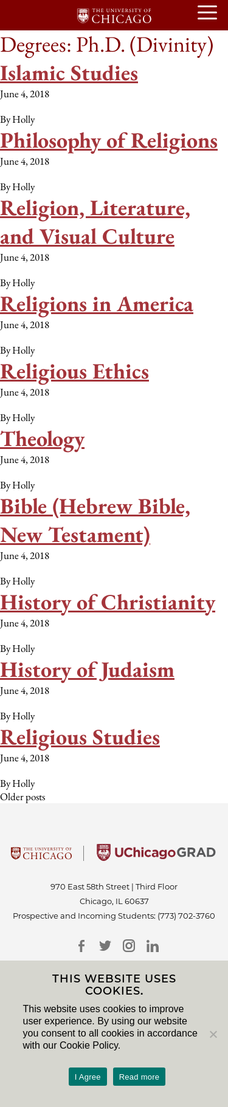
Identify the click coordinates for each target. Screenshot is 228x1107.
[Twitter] (105, 945)
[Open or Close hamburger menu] (213, 13)
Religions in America (96, 303)
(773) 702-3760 (186, 915)
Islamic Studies (69, 72)
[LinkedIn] (153, 945)
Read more (139, 1076)
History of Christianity (107, 602)
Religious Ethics (74, 371)
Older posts (22, 796)
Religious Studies (80, 736)
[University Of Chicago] (41, 857)
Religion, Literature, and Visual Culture (95, 221)
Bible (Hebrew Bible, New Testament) (95, 520)
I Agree (88, 1076)
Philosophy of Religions (109, 140)
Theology (42, 438)
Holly (23, 119)
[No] (213, 1034)
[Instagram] (129, 945)
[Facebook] (81, 945)
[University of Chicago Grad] (156, 857)
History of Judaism (87, 669)
